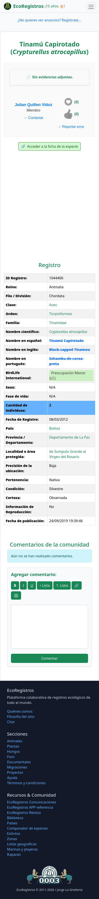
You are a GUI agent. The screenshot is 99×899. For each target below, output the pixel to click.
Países (12, 823)
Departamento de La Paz (69, 437)
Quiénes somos (19, 711)
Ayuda (12, 777)
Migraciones (17, 767)
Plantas (13, 746)
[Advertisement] (49, 207)
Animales (14, 741)
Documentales (19, 762)
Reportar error (71, 127)
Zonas (12, 838)
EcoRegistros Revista (24, 812)
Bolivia (54, 428)
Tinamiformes (60, 313)
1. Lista (62, 585)
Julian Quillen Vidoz (33, 105)
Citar (11, 721)
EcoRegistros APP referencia (30, 807)
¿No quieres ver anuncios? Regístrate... (49, 20)
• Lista (45, 585)
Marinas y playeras (22, 849)
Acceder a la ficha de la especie (49, 146)
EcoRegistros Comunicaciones (31, 802)
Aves (53, 304)
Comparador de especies (27, 828)
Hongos (13, 751)
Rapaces (14, 854)
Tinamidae (58, 322)
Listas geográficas (21, 844)
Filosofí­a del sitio (20, 716)
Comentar (49, 658)
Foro (10, 756)
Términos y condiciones (26, 783)
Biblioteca (15, 817)
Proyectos (15, 772)
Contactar (33, 118)
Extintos (13, 833)
